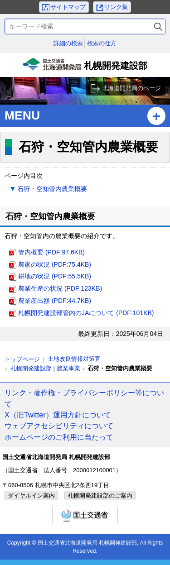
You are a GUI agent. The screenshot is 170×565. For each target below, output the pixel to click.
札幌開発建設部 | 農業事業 (45, 368)
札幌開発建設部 (85, 67)
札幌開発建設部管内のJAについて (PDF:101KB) (86, 312)
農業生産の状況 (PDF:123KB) (60, 288)
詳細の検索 (68, 43)
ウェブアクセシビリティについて (59, 425)
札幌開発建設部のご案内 (100, 495)
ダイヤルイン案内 (31, 495)
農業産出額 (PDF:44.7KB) (54, 300)
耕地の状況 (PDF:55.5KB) (54, 276)
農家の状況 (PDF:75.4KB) (54, 264)
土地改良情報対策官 (74, 358)
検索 (158, 26)
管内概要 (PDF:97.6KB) (51, 252)
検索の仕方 (102, 43)
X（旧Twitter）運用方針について (58, 415)
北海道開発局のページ (131, 88)
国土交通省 (85, 515)
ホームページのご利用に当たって (59, 437)
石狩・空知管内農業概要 (52, 188)
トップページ (22, 359)
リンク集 (116, 7)
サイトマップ (68, 7)
